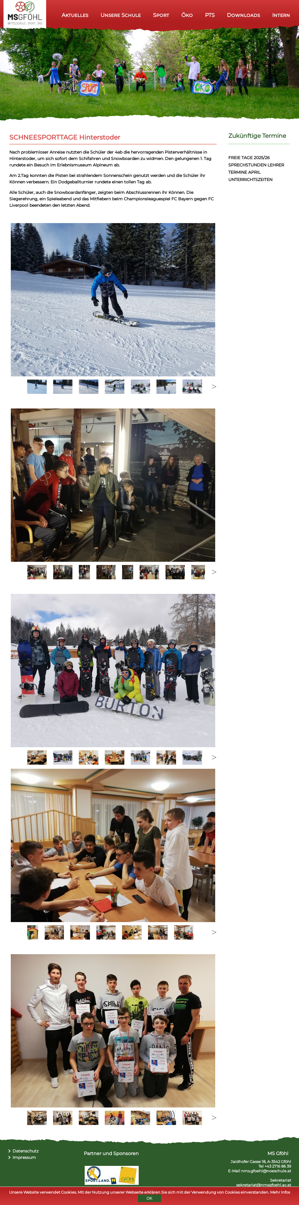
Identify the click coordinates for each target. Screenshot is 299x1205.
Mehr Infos (280, 1192)
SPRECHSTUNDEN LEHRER (256, 165)
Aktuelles (75, 15)
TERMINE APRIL (244, 172)
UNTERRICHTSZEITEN (250, 179)
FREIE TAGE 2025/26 (249, 157)
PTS (210, 15)
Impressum (24, 1157)
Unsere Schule (120, 15)
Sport (161, 15)
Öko (187, 15)
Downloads (243, 15)
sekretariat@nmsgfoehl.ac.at (263, 1185)
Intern (281, 15)
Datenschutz (26, 1151)
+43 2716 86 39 (278, 1166)
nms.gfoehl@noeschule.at (266, 1171)
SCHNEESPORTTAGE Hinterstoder (64, 137)
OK (149, 1198)
